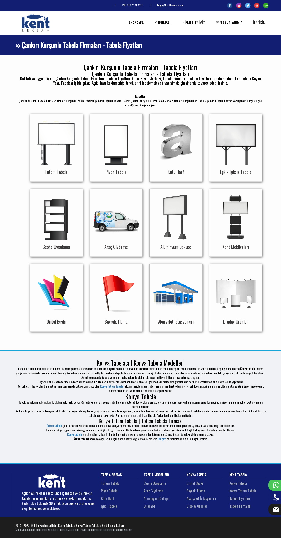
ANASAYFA (136, 23)
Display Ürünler (197, 506)
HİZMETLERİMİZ (193, 23)
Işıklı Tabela (109, 506)
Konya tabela (74, 434)
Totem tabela (54, 425)
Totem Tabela (110, 483)
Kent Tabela (238, 475)
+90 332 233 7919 (127, 5)
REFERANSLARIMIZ (229, 23)
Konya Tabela (196, 475)
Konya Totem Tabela (111, 386)
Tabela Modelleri (156, 475)
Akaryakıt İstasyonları (201, 498)
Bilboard (149, 506)
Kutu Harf (107, 498)
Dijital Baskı (195, 483)
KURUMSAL (163, 23)
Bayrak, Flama (196, 491)
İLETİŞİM (259, 23)
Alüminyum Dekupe (156, 498)
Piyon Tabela (109, 491)
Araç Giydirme (153, 491)
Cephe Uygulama (155, 483)
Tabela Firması (111, 475)
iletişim (162, 438)
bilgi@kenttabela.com (165, 5)
